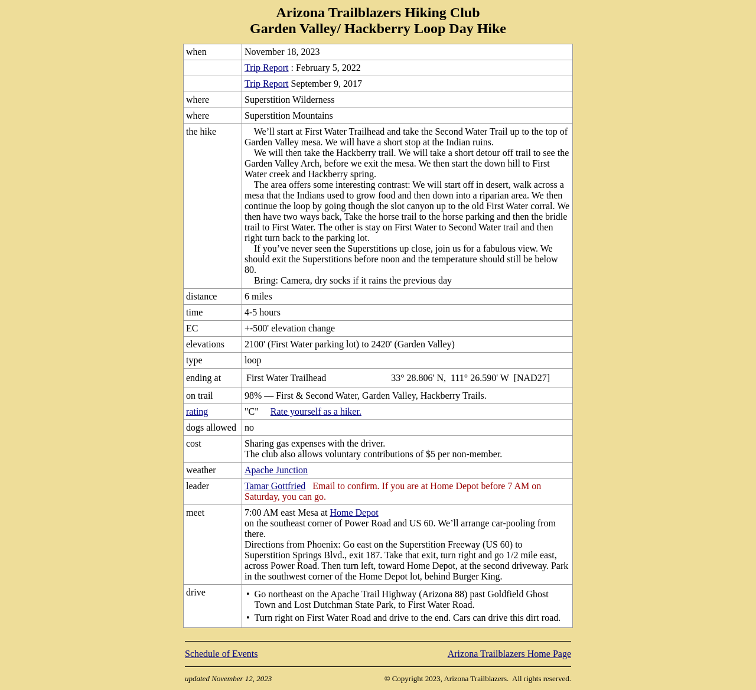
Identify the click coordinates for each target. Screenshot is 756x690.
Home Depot (354, 512)
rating (197, 411)
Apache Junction (276, 470)
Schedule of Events (221, 654)
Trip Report (267, 68)
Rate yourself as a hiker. (316, 411)
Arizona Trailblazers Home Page (509, 654)
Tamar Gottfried (275, 486)
